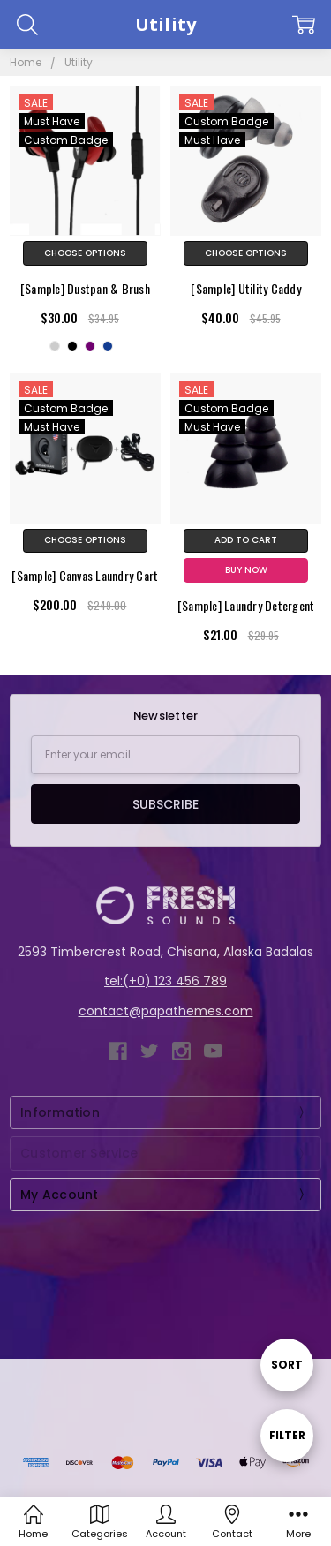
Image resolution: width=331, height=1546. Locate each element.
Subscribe (165, 804)
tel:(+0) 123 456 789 (165, 981)
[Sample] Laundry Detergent (246, 605)
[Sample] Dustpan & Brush (85, 288)
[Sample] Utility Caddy (246, 288)
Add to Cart (245, 540)
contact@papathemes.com (166, 1011)
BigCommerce (130, 1421)
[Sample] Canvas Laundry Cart (84, 575)
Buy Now (246, 570)
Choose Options (85, 253)
